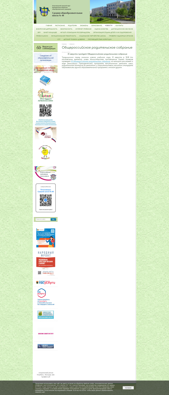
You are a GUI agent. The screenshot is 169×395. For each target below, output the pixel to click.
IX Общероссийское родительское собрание (90, 61)
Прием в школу (42, 36)
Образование (96, 25)
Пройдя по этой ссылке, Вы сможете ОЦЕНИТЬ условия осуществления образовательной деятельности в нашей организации (45, 122)
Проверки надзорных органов (121, 36)
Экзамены (84, 25)
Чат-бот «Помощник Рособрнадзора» (75, 32)
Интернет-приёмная (83, 29)
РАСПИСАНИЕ (60, 25)
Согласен (128, 388)
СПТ (58, 39)
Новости (108, 25)
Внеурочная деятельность (46, 29)
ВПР (39, 32)
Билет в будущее (50, 32)
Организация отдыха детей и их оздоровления (112, 32)
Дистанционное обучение (122, 29)
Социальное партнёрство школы (92, 36)
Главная (49, 25)
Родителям (72, 25)
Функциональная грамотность (63, 36)
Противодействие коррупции (100, 39)
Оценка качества (101, 29)
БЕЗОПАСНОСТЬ (66, 29)
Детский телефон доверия (74, 39)
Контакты (119, 25)
